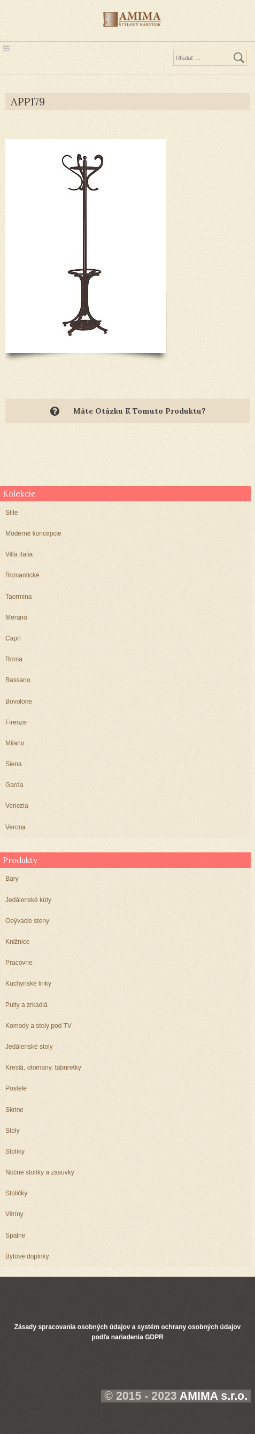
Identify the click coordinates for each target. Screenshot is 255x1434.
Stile (11, 512)
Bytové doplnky (27, 1256)
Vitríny (14, 1214)
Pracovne (19, 962)
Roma (13, 659)
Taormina (18, 596)
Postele (16, 1088)
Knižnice (17, 941)
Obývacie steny (27, 921)
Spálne (15, 1235)
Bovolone (18, 701)
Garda (14, 785)
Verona (15, 827)
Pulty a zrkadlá (26, 1005)
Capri (13, 638)
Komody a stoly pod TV (38, 1025)
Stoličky (16, 1193)
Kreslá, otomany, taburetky (43, 1067)
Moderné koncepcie (33, 533)
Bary (12, 878)
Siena (13, 764)
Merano (16, 617)
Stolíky (15, 1151)
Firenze (16, 722)
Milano (14, 743)
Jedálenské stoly (29, 1046)
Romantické (22, 575)
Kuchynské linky (28, 983)
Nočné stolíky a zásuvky (39, 1172)
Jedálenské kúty (28, 900)
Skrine (14, 1109)
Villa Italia (19, 554)
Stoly (12, 1130)
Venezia (16, 806)
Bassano (17, 680)
